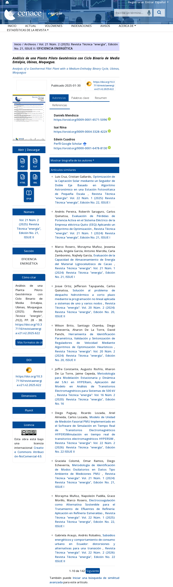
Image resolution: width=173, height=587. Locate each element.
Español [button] (160, 2)
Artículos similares (63, 170)
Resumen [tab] (101, 98)
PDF (22, 163)
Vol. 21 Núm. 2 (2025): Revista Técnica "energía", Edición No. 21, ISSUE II (29, 228)
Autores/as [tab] (59, 98)
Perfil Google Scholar (70, 144)
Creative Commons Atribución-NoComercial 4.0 (29, 452)
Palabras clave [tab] (80, 98)
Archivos (30, 44)
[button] (127, 26)
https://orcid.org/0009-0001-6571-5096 (82, 119)
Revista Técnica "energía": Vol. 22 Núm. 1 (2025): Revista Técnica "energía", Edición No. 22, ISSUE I (85, 198)
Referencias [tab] (59, 105)
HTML (22, 179)
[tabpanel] (84, 348)
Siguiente (92, 571)
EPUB (28, 195)
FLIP (35, 163)
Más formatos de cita (30, 342)
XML (35, 179)
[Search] (133, 13)
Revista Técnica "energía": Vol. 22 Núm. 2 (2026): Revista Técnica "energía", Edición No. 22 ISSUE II (85, 447)
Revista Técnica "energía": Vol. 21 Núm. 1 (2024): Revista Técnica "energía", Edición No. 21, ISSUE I (85, 233)
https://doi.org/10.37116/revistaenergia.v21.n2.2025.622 (104, 85)
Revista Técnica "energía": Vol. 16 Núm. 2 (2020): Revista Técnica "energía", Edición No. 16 (85, 399)
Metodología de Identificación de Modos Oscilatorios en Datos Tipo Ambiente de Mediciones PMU (85, 469)
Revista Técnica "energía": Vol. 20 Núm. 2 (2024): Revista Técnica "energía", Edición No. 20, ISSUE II (85, 355)
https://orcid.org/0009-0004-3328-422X (82, 131)
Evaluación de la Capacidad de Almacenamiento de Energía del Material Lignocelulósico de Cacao (85, 259)
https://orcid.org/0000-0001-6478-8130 (82, 148)
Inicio (18, 44)
